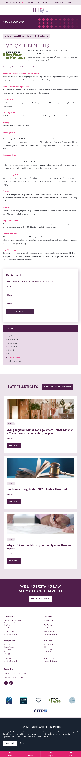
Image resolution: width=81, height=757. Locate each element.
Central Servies (13, 343)
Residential (11, 350)
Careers (29, 36)
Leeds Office (48, 616)
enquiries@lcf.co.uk (10, 634)
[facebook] (6, 683)
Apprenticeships (13, 346)
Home (9, 36)
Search (71, 2)
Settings (23, 743)
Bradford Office (9, 616)
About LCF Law (19, 36)
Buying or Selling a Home (38, 2)
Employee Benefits (14, 357)
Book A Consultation (40, 599)
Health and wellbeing (14, 361)
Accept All (10, 743)
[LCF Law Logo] (40, 10)
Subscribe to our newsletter (57, 387)
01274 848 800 (9, 632)
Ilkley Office (48, 640)
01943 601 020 (49, 658)
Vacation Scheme (13, 354)
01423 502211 (9, 658)
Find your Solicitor (13, 2)
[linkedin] (11, 683)
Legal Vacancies (13, 336)
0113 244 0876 (49, 632)
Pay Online (59, 2)
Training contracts (13, 339)
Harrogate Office (9, 640)
